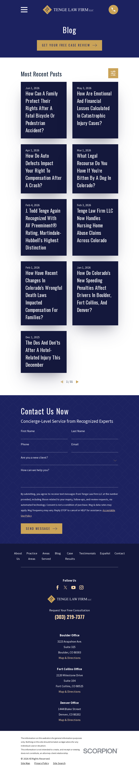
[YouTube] (73, 587)
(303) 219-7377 (70, 616)
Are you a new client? (34, 457)
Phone (25, 444)
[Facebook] (57, 587)
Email (75, 444)
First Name (28, 431)
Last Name (78, 431)
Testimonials (87, 553)
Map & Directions (70, 658)
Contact (120, 553)
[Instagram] (81, 587)
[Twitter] (65, 587)
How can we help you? (35, 470)
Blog (58, 553)
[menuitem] (25, 763)
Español (105, 553)
